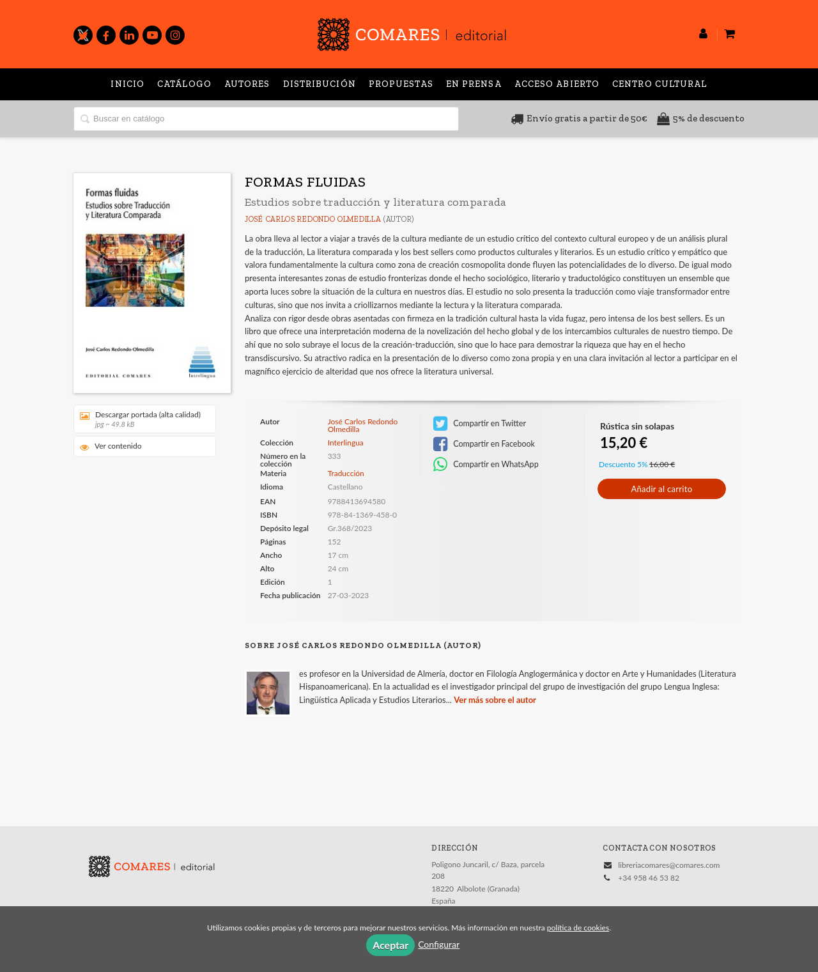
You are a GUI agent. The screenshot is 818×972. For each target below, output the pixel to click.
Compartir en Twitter (479, 423)
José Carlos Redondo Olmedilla (313, 219)
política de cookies (578, 927)
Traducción (346, 473)
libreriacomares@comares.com (669, 865)
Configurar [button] (438, 944)
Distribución (319, 84)
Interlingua (346, 443)
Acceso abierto (556, 84)
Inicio (127, 84)
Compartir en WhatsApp (486, 464)
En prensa (474, 84)
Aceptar (390, 945)
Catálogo (184, 84)
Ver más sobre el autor (495, 700)
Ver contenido (111, 446)
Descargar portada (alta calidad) (140, 419)
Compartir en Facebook (484, 444)
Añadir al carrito (661, 489)
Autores (247, 84)
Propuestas (401, 84)
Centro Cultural (659, 84)
